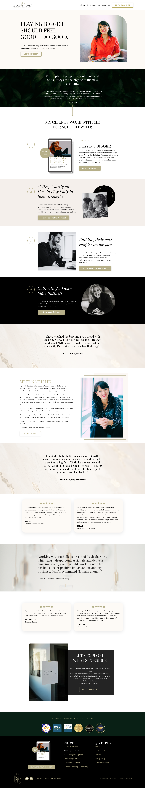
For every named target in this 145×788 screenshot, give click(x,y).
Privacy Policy (100, 760)
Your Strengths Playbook (73, 756)
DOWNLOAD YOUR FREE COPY (41, 769)
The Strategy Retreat (72, 760)
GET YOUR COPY (89, 170)
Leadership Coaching (72, 764)
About (82, 5)
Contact (38, 780)
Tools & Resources (71, 748)
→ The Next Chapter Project (95, 269)
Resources (91, 5)
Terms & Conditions (102, 764)
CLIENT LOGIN (100, 752)
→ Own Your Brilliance (51, 313)
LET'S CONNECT (122, 5)
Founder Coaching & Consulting (76, 768)
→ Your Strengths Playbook (53, 220)
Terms (45, 780)
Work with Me (104, 5)
